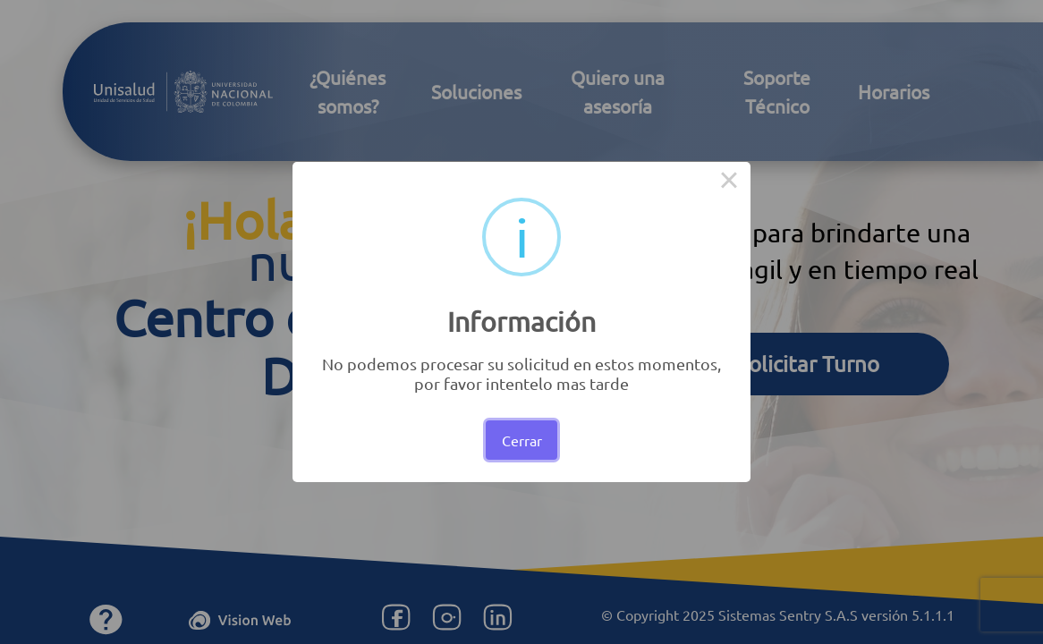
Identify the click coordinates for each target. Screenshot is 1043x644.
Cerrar (522, 440)
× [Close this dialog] (729, 183)
